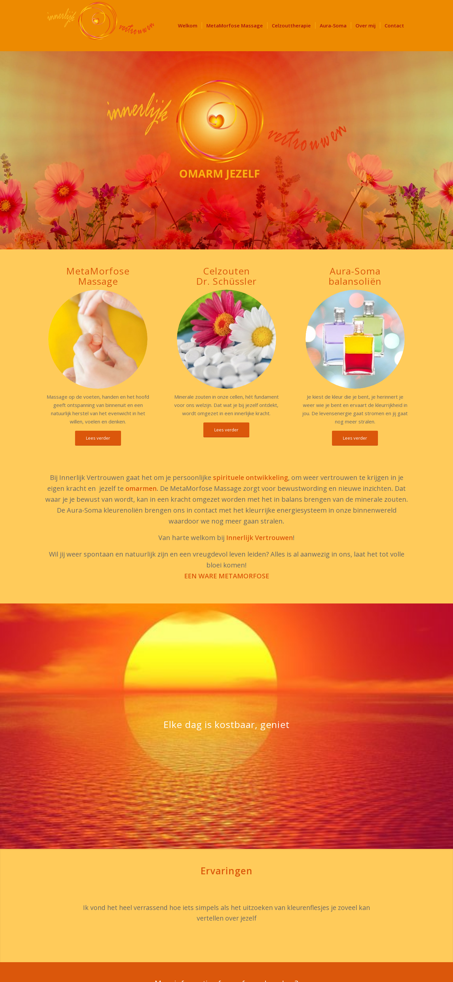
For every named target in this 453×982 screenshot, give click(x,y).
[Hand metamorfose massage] (97, 339)
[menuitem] (188, 25)
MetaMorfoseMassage (98, 276)
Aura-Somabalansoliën (355, 276)
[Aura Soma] (355, 339)
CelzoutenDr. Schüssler (226, 276)
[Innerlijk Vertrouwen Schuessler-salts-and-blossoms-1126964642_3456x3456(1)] (226, 339)
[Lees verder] (98, 438)
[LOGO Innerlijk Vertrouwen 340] (101, 25)
